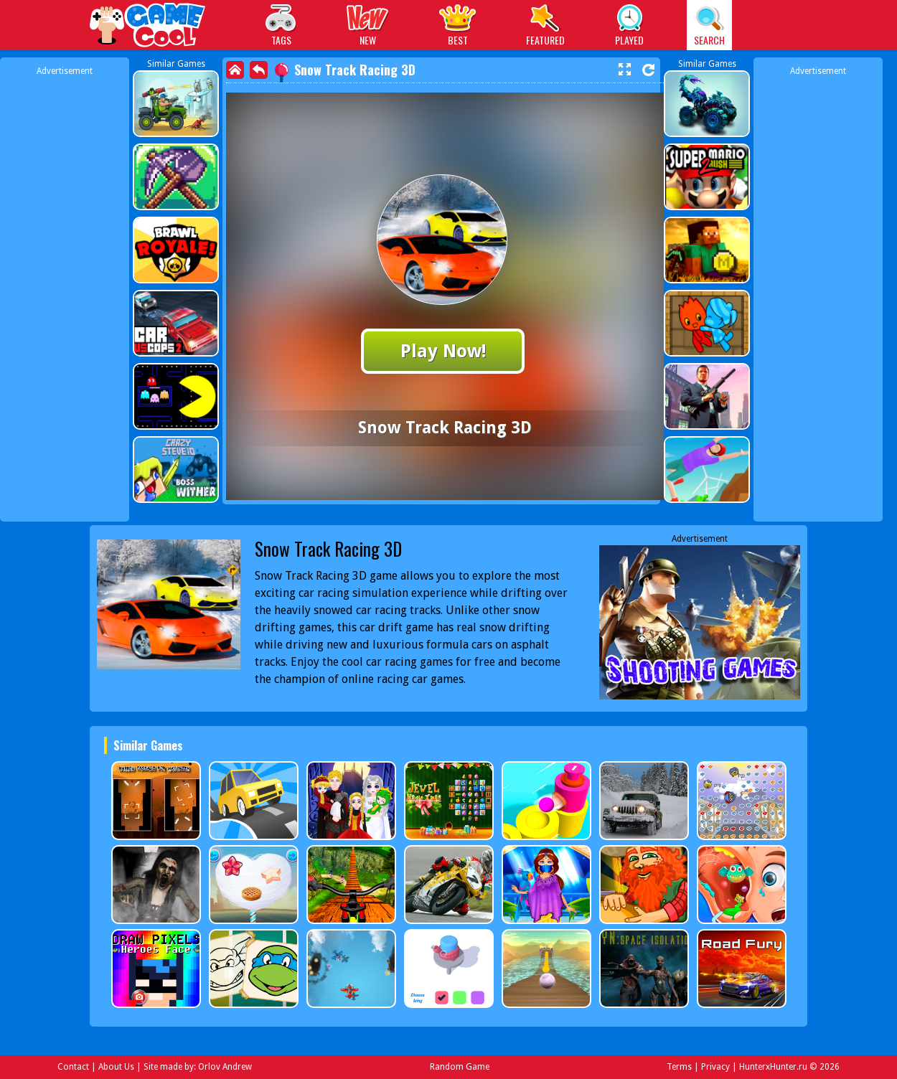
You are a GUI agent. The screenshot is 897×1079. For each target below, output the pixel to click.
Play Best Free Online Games (148, 27)
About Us (116, 1067)
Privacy (715, 1067)
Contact (73, 1067)
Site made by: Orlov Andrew (198, 1067)
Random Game (459, 1067)
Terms (679, 1067)
